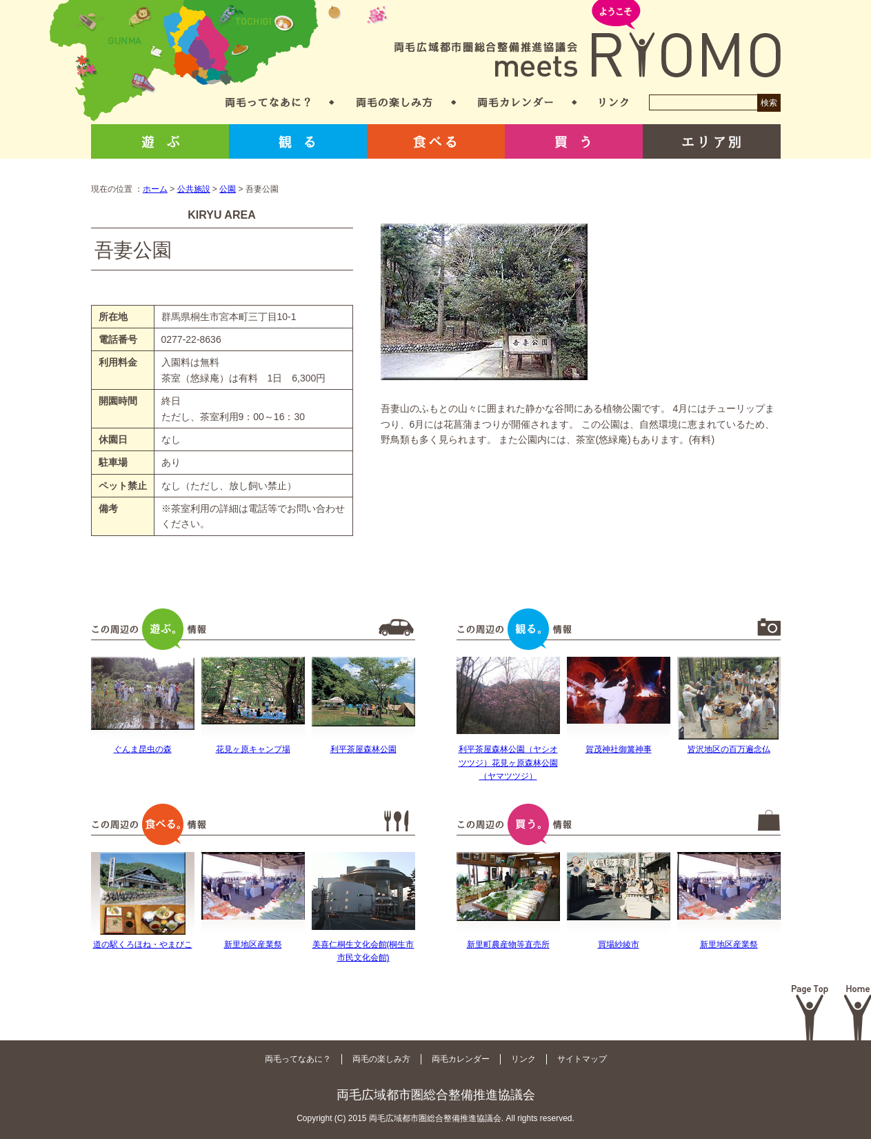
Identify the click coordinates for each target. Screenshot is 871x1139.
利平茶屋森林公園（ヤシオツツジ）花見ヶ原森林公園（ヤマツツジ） (508, 762)
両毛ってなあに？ (268, 102)
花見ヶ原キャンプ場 (253, 749)
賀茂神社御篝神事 (618, 749)
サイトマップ (582, 1059)
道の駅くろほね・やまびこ (142, 944)
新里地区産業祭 (253, 944)
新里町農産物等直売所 (508, 944)
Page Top (810, 1012)
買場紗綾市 (618, 944)
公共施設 (193, 189)
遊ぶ (160, 141)
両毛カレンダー (515, 102)
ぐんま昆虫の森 (143, 749)
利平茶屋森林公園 (363, 749)
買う (574, 141)
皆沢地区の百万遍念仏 (729, 749)
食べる (436, 141)
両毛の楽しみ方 (394, 102)
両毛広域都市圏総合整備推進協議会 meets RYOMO (587, 39)
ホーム (155, 189)
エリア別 (712, 141)
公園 (227, 189)
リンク (614, 102)
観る (298, 141)
